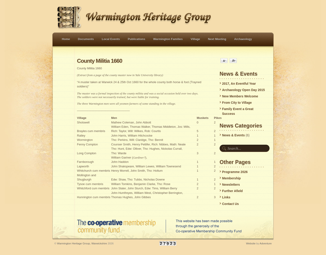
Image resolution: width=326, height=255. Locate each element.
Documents (86, 39)
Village (195, 39)
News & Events (233, 135)
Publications (136, 39)
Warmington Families (168, 39)
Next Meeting (217, 39)
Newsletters (231, 184)
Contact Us (230, 204)
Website (251, 243)
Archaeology (243, 39)
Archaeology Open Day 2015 (243, 90)
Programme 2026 (235, 172)
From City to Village (237, 102)
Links (226, 197)
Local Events (111, 39)
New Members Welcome (240, 96)
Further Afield (232, 191)
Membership (231, 178)
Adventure (266, 243)
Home (66, 39)
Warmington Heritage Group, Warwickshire (82, 243)
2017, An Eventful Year (239, 83)
